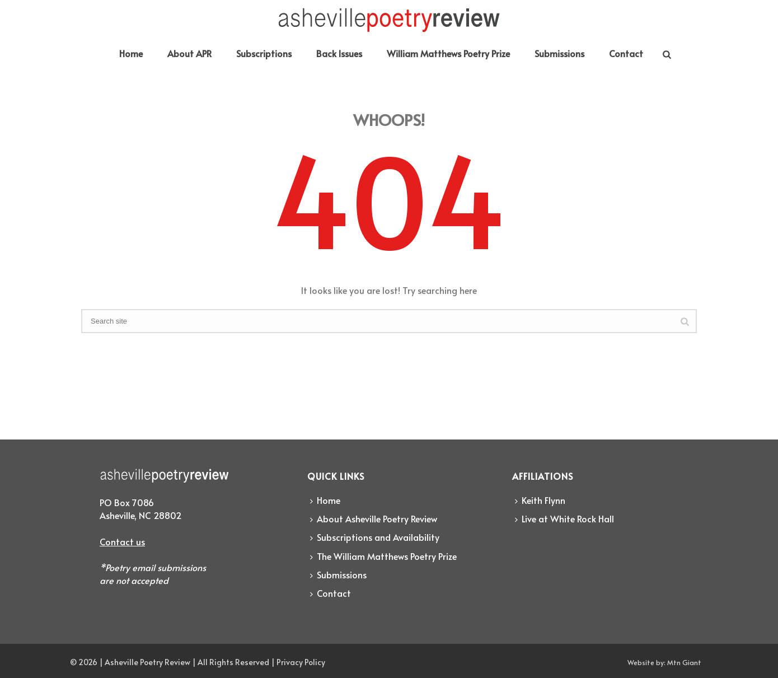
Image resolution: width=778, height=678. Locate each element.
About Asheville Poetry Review (373, 518)
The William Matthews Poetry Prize (383, 556)
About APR (189, 53)
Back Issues (339, 53)
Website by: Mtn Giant (664, 662)
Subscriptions (264, 53)
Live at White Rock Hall (564, 518)
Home (131, 53)
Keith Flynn (540, 500)
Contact (626, 53)
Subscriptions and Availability (374, 537)
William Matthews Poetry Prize (448, 53)
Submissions (559, 53)
